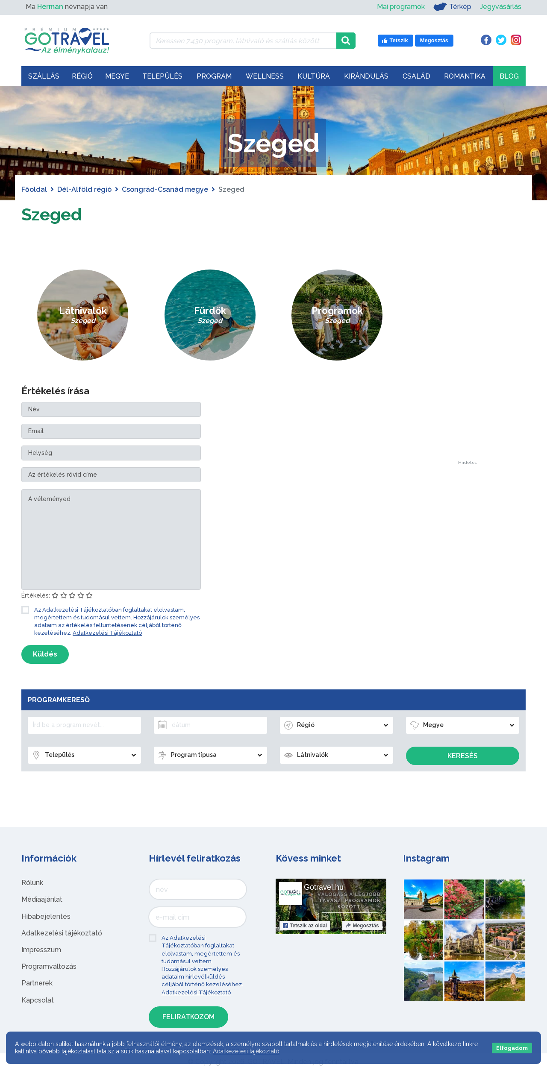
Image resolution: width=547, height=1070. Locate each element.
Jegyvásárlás (500, 7)
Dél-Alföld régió (84, 189)
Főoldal (34, 189)
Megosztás (362, 926)
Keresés (462, 756)
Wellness (265, 76)
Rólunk (32, 883)
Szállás (43, 76)
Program (214, 76)
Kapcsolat (37, 1000)
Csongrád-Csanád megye (165, 189)
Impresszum (41, 950)
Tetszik (305, 926)
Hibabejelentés (46, 916)
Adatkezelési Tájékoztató (107, 633)
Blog (509, 76)
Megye (117, 76)
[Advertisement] (467, 332)
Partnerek (37, 983)
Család (416, 76)
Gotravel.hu (324, 887)
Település (162, 76)
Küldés (45, 654)
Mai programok (401, 7)
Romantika (464, 76)
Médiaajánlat (41, 899)
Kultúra (313, 76)
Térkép (452, 7)
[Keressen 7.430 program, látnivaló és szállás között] (243, 40)
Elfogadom (512, 1048)
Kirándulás (366, 76)
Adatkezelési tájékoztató (61, 933)
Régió (82, 76)
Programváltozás (48, 966)
